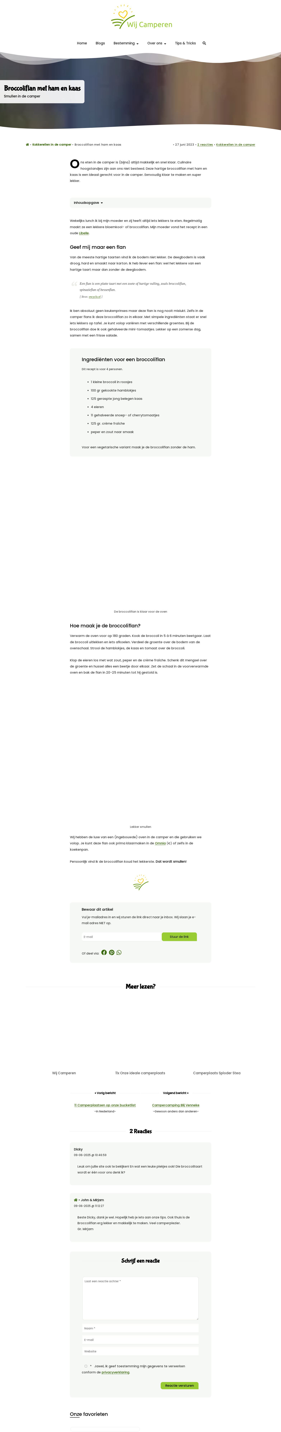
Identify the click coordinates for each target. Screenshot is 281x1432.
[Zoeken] (204, 43)
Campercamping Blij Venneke (175, 1105)
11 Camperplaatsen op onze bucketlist (105, 1105)
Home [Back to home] (82, 43)
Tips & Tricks (185, 43)
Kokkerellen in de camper (235, 145)
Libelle (84, 233)
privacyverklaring (115, 1372)
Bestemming (126, 43)
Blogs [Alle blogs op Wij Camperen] (100, 43)
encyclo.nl (95, 296)
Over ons (156, 43)
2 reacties (205, 145)
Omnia (160, 843)
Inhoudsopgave (87, 202)
